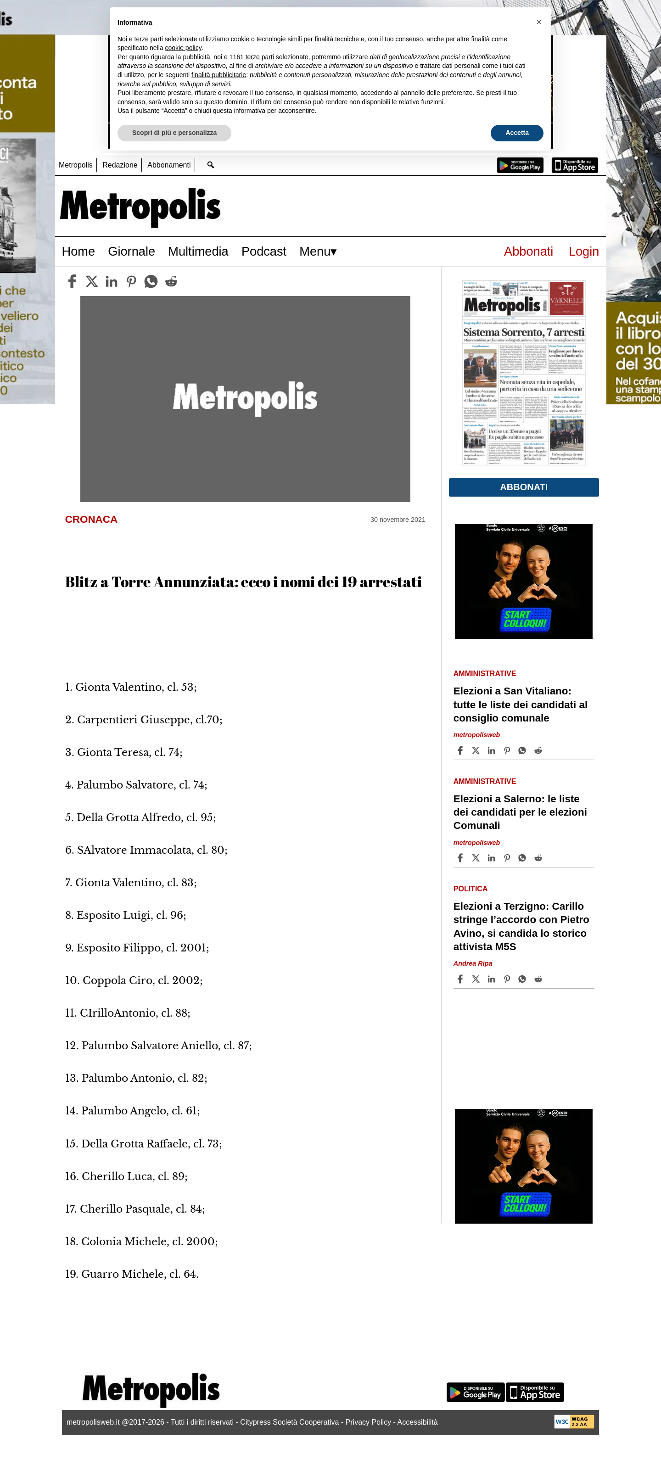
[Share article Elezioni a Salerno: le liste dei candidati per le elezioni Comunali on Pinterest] (508, 857)
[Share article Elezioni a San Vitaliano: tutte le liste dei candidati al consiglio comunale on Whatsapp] (523, 750)
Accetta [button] (517, 132)
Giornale (131, 251)
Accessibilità (418, 1422)
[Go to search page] (211, 164)
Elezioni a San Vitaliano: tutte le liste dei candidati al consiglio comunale (521, 704)
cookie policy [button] (183, 47)
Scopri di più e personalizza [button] (174, 132)
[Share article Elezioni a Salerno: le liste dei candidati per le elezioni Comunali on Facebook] (461, 857)
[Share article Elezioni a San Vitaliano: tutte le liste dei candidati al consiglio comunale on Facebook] (461, 750)
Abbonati (528, 251)
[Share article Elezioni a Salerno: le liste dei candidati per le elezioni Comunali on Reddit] (539, 857)
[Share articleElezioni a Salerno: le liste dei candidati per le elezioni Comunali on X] (476, 857)
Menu (314, 251)
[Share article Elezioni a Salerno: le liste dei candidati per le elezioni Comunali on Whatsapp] (523, 857)
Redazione (120, 165)
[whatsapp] (151, 281)
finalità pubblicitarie (218, 74)
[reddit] (171, 281)
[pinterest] (131, 281)
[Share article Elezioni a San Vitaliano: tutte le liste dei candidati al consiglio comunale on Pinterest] (508, 750)
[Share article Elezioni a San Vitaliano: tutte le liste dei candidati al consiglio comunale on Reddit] (539, 750)
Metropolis (76, 165)
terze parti (260, 57)
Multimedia (198, 251)
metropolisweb (477, 734)
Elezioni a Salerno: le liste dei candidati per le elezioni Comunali (520, 812)
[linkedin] (111, 281)
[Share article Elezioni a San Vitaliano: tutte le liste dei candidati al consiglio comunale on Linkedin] (492, 750)
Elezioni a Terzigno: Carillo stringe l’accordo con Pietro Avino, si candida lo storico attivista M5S (521, 926)
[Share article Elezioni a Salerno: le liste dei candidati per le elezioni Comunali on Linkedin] (492, 857)
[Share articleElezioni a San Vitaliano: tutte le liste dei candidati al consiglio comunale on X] (476, 750)
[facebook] (72, 281)
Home (78, 251)
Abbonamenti (168, 165)
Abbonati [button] (524, 487)
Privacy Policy (369, 1422)
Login (584, 251)
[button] (539, 22)
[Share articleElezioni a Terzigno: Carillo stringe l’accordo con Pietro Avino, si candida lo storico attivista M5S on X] (476, 979)
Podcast (263, 251)
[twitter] (92, 281)
